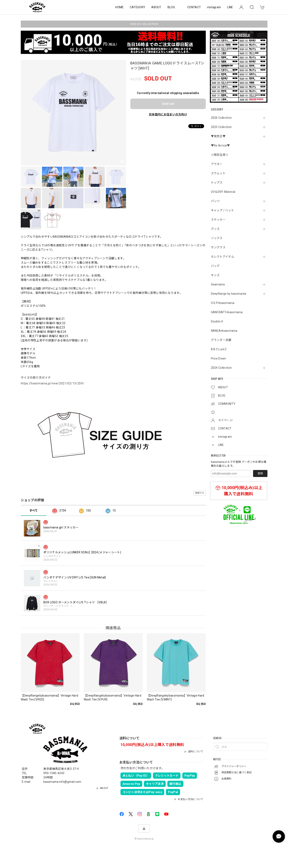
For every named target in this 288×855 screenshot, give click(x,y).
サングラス (218, 247)
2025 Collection (221, 127)
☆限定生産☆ (220, 154)
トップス (217, 182)
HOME (119, 7)
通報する (199, 493)
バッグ (215, 266)
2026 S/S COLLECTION (144, 24)
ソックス (217, 238)
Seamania (218, 284)
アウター (217, 164)
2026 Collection (221, 117)
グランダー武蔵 (221, 340)
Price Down (218, 358)
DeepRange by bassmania (228, 293)
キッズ (215, 275)
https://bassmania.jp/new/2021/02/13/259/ (52, 383)
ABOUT (156, 7)
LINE (230, 7)
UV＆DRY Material (223, 191)
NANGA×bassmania (224, 330)
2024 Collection (221, 367)
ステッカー (218, 219)
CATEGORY (137, 7)
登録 (260, 473)
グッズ (215, 228)
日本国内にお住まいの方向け (168, 114)
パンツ (215, 201)
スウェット (218, 173)
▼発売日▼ (218, 136)
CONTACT (194, 7)
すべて (33, 510)
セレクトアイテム (222, 256)
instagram (214, 7)
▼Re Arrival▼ (220, 145)
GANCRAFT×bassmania (227, 312)
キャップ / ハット (222, 210)
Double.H (217, 321)
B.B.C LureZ (219, 349)
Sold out (168, 104)
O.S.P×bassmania (223, 303)
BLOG (171, 7)
